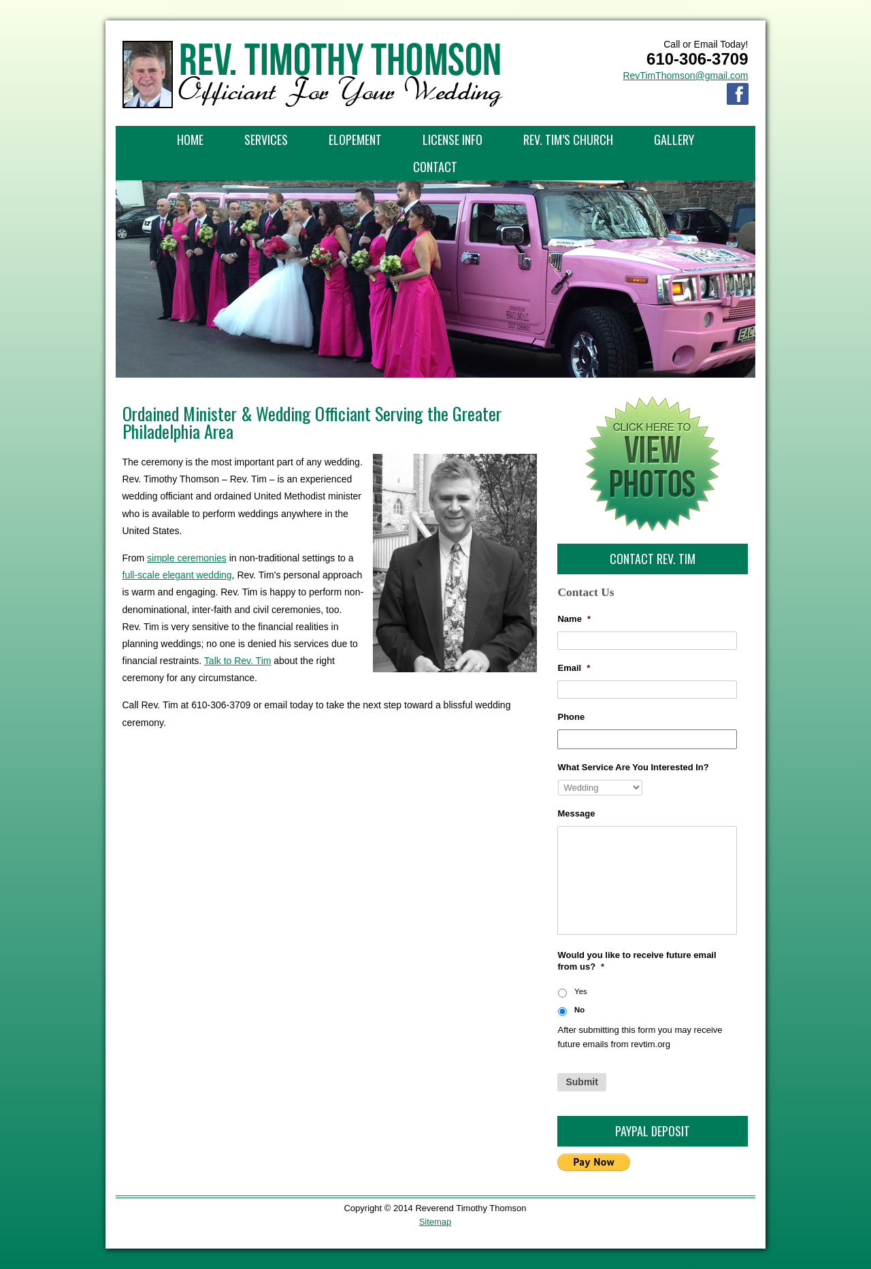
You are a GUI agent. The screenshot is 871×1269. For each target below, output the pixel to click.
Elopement (355, 139)
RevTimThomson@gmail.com (685, 75)
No (579, 1010)
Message (576, 813)
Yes (580, 991)
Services (266, 139)
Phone (571, 717)
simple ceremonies (187, 558)
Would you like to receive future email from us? (636, 961)
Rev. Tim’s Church (568, 139)
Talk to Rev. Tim (238, 660)
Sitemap (435, 1222)
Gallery (674, 139)
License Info (452, 139)
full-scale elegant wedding (177, 575)
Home (190, 139)
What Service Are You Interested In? (632, 767)
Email (573, 668)
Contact (435, 167)
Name (573, 619)
